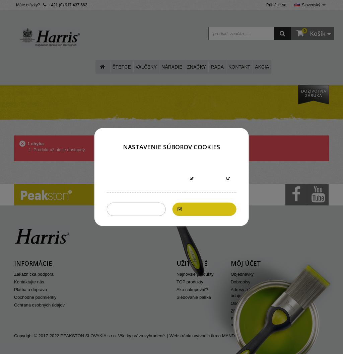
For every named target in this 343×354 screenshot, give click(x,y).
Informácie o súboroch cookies (150, 179)
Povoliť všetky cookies (210, 209)
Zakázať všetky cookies (138, 209)
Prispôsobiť (210, 179)
